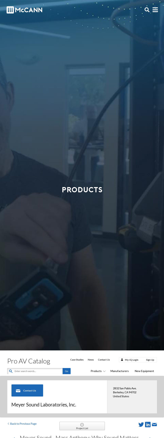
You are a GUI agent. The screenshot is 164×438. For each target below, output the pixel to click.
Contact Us (104, 359)
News (91, 359)
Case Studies (77, 359)
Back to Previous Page (22, 423)
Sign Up (150, 359)
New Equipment (144, 371)
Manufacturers (119, 371)
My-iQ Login (131, 359)
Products (97, 371)
